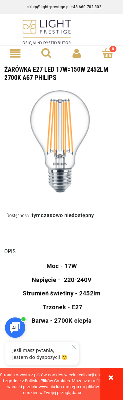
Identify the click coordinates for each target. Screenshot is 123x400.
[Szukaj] (46, 53)
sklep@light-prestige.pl (48, 7)
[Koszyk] (107, 53)
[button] (15, 53)
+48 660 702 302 (86, 7)
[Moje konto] (77, 53)
